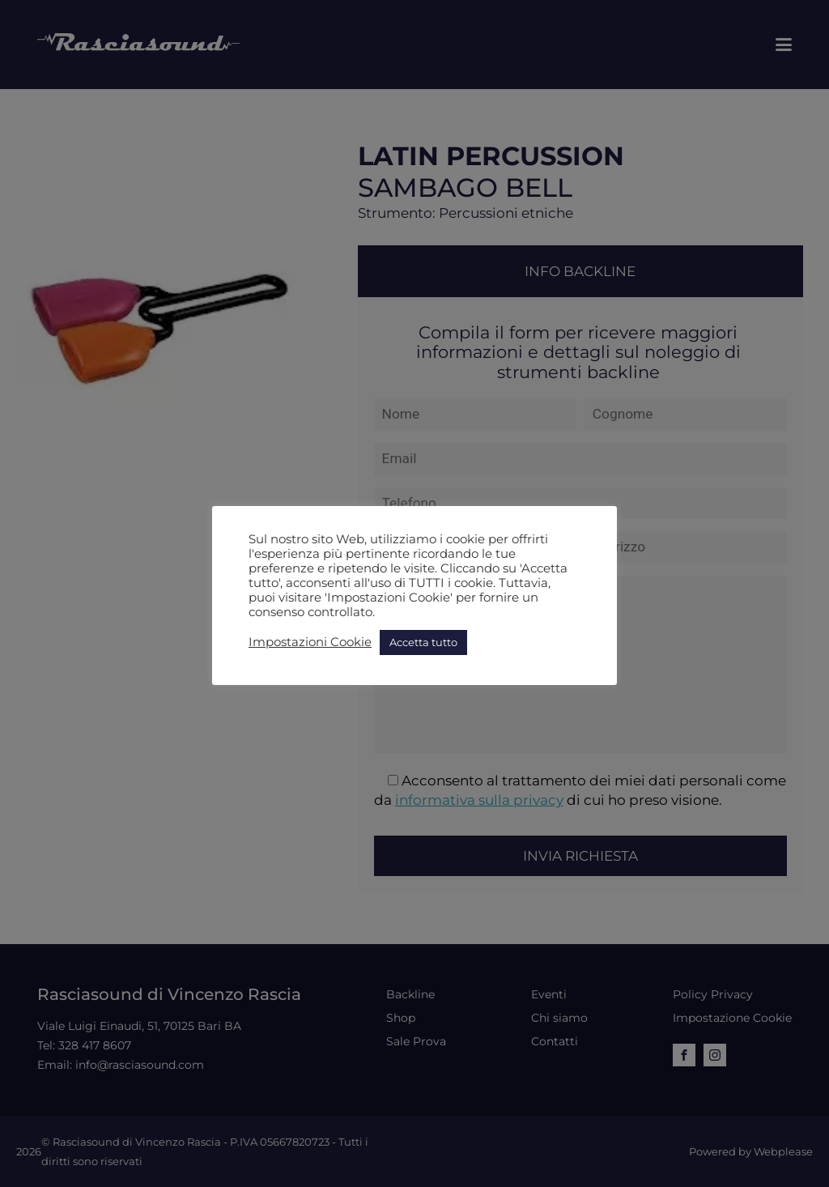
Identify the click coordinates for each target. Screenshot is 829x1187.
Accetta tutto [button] (423, 642)
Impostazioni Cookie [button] (310, 642)
